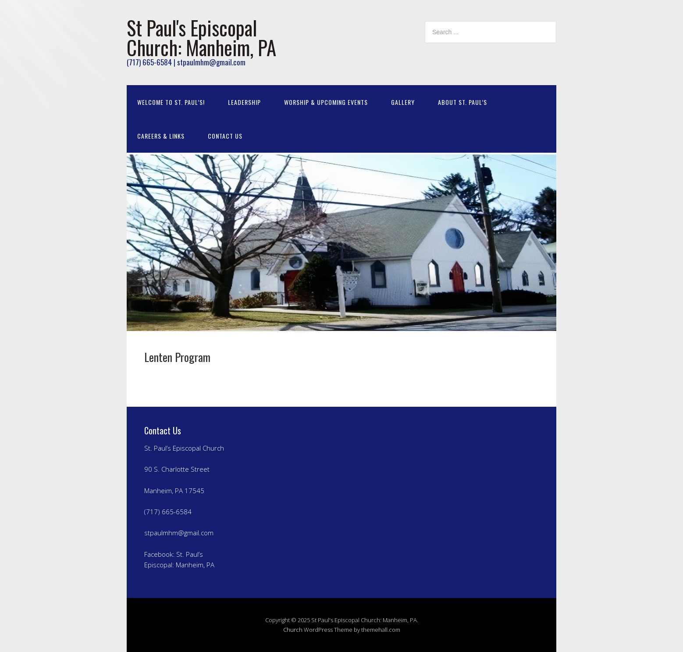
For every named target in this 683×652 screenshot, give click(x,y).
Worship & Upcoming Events (326, 102)
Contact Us (225, 135)
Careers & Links (161, 135)
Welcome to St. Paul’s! (171, 102)
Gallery (403, 102)
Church (292, 630)
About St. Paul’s (462, 102)
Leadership (244, 102)
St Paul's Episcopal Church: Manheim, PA (201, 37)
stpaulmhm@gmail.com (178, 532)
